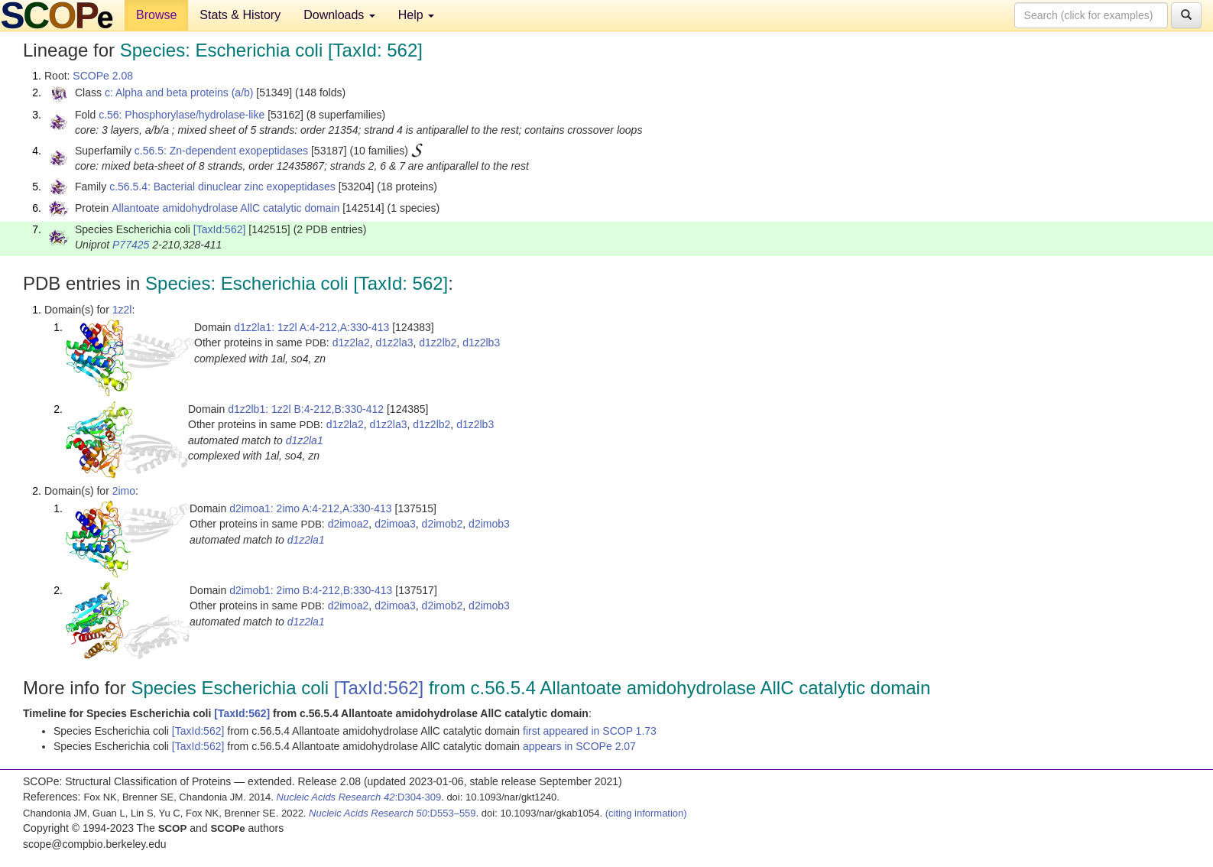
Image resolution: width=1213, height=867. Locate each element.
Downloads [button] (339, 14)
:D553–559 (392, 813)
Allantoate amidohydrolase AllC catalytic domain (225, 208)
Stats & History (240, 14)
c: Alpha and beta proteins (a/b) (179, 92)
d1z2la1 (304, 440)
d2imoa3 (395, 524)
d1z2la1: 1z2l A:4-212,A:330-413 (311, 327)
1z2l (122, 310)
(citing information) (646, 813)
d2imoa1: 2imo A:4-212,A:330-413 (310, 508)
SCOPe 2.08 (103, 76)
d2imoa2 (348, 524)
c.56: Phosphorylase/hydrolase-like (181, 115)
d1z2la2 (351, 342)
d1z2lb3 (481, 342)
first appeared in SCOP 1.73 (590, 731)
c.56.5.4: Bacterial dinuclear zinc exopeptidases (222, 186)
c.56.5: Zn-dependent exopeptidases (221, 150)
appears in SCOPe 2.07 (579, 746)
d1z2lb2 (437, 342)
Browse (156, 14)
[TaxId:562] (219, 229)
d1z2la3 (394, 342)
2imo (123, 491)
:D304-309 (359, 797)
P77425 (130, 245)
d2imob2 (442, 524)
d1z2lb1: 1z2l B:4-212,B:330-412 (306, 409)
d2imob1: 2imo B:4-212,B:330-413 (310, 590)
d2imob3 (489, 524)
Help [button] (416, 14)
